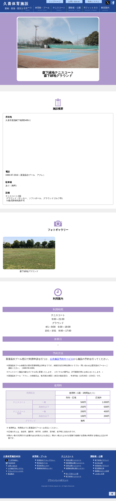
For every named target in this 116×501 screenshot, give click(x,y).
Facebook (10, 463)
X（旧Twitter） (12, 460)
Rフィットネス (91, 9)
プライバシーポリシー (58, 480)
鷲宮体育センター (41, 466)
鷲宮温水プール (41, 463)
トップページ (55, 2)
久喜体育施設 (16, 4)
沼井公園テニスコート (72, 466)
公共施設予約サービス (61, 359)
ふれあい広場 (98, 474)
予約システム (93, 2)
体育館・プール (42, 9)
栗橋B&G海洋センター (43, 468)
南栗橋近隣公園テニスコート (73, 469)
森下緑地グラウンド (100, 460)
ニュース (28, 9)
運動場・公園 (74, 9)
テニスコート (59, 9)
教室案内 (105, 9)
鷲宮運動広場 (98, 468)
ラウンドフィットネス (14, 471)
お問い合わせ (74, 2)
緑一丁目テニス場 (70, 474)
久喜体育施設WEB (11, 456)
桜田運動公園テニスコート (73, 463)
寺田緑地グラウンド (100, 466)
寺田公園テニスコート (72, 460)
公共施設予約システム (14, 468)
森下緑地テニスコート (72, 476)
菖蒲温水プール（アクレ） (44, 460)
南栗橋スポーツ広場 (100, 471)
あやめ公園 (97, 463)
